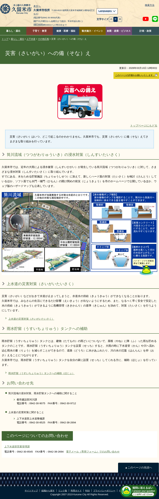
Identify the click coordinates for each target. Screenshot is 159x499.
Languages (107, 10)
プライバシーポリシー (104, 490)
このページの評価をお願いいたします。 (136, 75)
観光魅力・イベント (92, 31)
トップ (5, 39)
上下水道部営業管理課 (17, 446)
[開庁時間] (38, 24)
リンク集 (62, 490)
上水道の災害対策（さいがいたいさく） (31, 318)
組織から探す (48, 490)
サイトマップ (31, 490)
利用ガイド (76, 490)
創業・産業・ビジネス (119, 31)
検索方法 (149, 5)
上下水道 (30, 39)
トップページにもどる (143, 125)
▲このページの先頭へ (138, 467)
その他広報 (43, 39)
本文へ (37, 6)
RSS (87, 490)
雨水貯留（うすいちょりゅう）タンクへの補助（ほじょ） (41, 373)
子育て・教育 (39, 31)
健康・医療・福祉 (65, 31)
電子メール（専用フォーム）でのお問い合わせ (93, 451)
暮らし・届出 (13, 31)
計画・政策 (145, 31)
